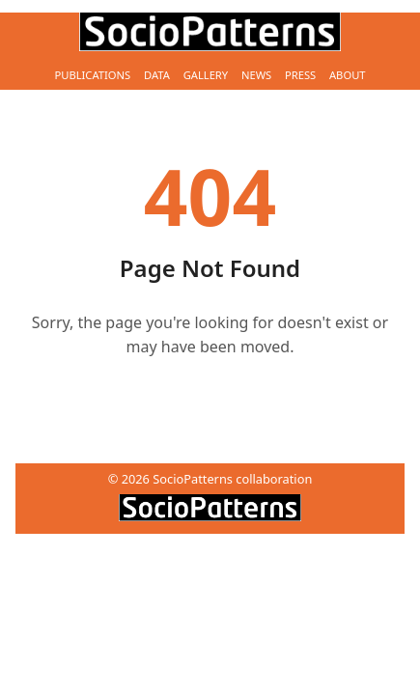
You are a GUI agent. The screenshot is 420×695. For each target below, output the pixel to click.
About (347, 75)
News (256, 75)
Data (157, 75)
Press (300, 75)
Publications (92, 75)
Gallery (206, 75)
